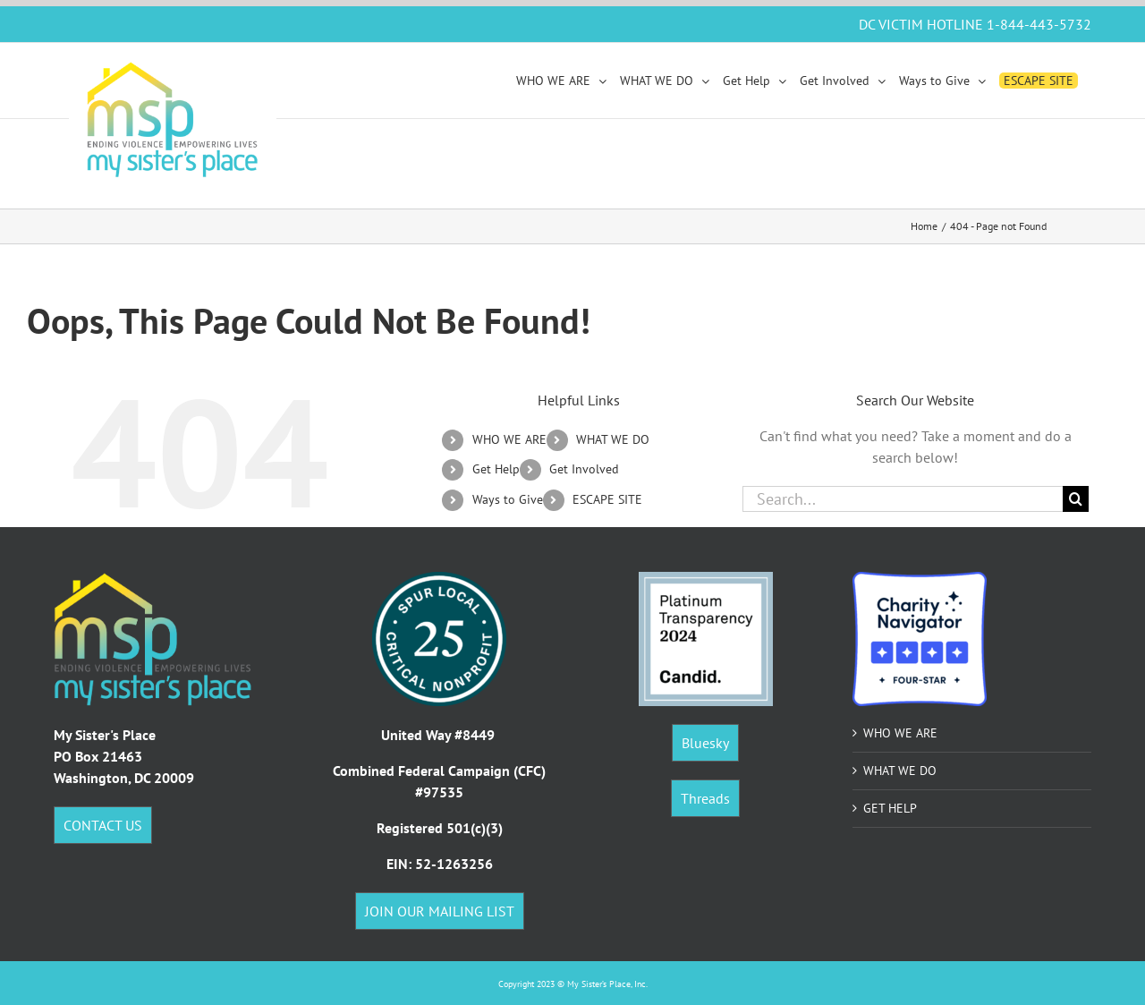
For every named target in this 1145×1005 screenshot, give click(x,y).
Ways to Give (507, 499)
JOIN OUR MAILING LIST (439, 911)
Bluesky (705, 743)
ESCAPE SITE (607, 499)
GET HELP (890, 808)
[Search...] (902, 499)
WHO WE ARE (509, 439)
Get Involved (584, 469)
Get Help (496, 469)
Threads (705, 798)
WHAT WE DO (612, 439)
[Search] (1076, 499)
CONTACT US (103, 825)
